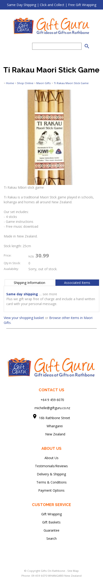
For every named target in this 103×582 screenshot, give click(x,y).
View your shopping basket (24, 318)
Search (51, 538)
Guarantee (51, 530)
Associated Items (77, 282)
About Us (51, 458)
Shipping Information (29, 282)
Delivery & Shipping (51, 474)
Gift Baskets (51, 522)
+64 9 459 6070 (52, 400)
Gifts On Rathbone (53, 570)
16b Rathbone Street (55, 418)
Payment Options (51, 490)
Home (10, 83)
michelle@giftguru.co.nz (52, 408)
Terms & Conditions (51, 482)
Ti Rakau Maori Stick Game (71, 83)
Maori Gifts (43, 83)
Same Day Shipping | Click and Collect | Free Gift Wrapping (51, 5)
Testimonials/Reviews (51, 466)
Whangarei (51, 426)
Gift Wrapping (51, 514)
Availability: (11, 269)
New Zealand (51, 434)
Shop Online (25, 83)
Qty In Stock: (12, 263)
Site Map (73, 570)
